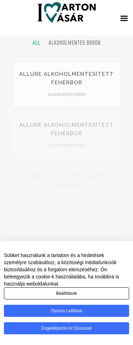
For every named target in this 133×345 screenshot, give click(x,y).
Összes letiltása (66, 310)
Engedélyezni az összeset (66, 328)
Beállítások (66, 293)
